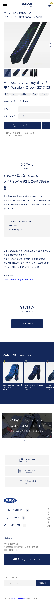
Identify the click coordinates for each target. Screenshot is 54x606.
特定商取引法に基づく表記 (14, 136)
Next (50, 46)
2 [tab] (26, 440)
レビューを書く (27, 323)
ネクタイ (14, 94)
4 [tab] (29, 440)
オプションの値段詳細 (13, 133)
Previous (3, 46)
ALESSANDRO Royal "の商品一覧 (19, 279)
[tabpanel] (27, 425)
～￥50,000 (43, 94)
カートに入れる (22, 125)
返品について (29, 133)
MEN (6, 94)
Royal (34, 94)
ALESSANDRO (25, 94)
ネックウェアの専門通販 (19, 598)
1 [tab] (24, 440)
